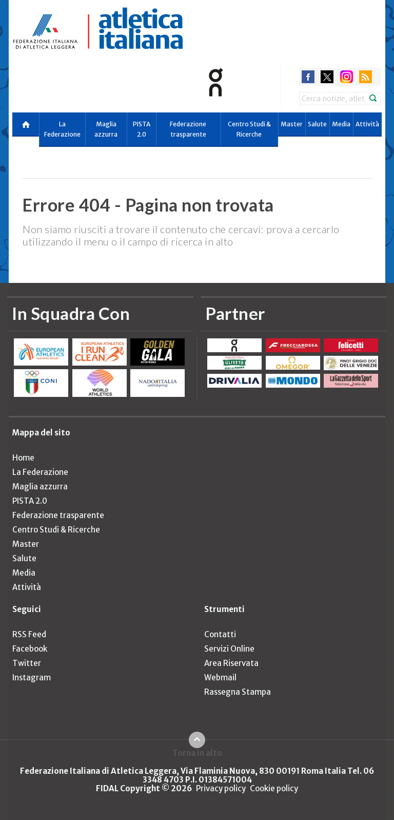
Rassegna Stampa (237, 692)
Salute (317, 124)
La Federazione (62, 129)
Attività (367, 124)
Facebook (29, 649)
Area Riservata (231, 663)
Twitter (26, 663)
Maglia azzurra (105, 129)
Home (23, 458)
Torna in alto (197, 752)
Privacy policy (221, 788)
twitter (327, 76)
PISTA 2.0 (141, 129)
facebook (308, 76)
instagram (346, 76)
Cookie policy (274, 788)
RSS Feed (29, 634)
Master (292, 124)
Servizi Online (229, 649)
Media (341, 124)
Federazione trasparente (188, 129)
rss (365, 76)
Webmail (220, 677)
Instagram (31, 677)
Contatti (220, 634)
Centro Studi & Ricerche (249, 129)
